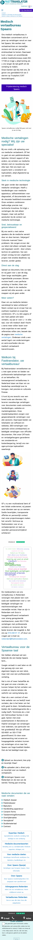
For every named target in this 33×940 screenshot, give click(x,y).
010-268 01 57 (14, 633)
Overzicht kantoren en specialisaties (11, 14)
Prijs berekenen (26, 10)
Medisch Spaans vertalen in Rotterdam (12, 16)
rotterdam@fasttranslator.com (14, 639)
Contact (4, 13)
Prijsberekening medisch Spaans (16, 87)
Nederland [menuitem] (26, 6)
